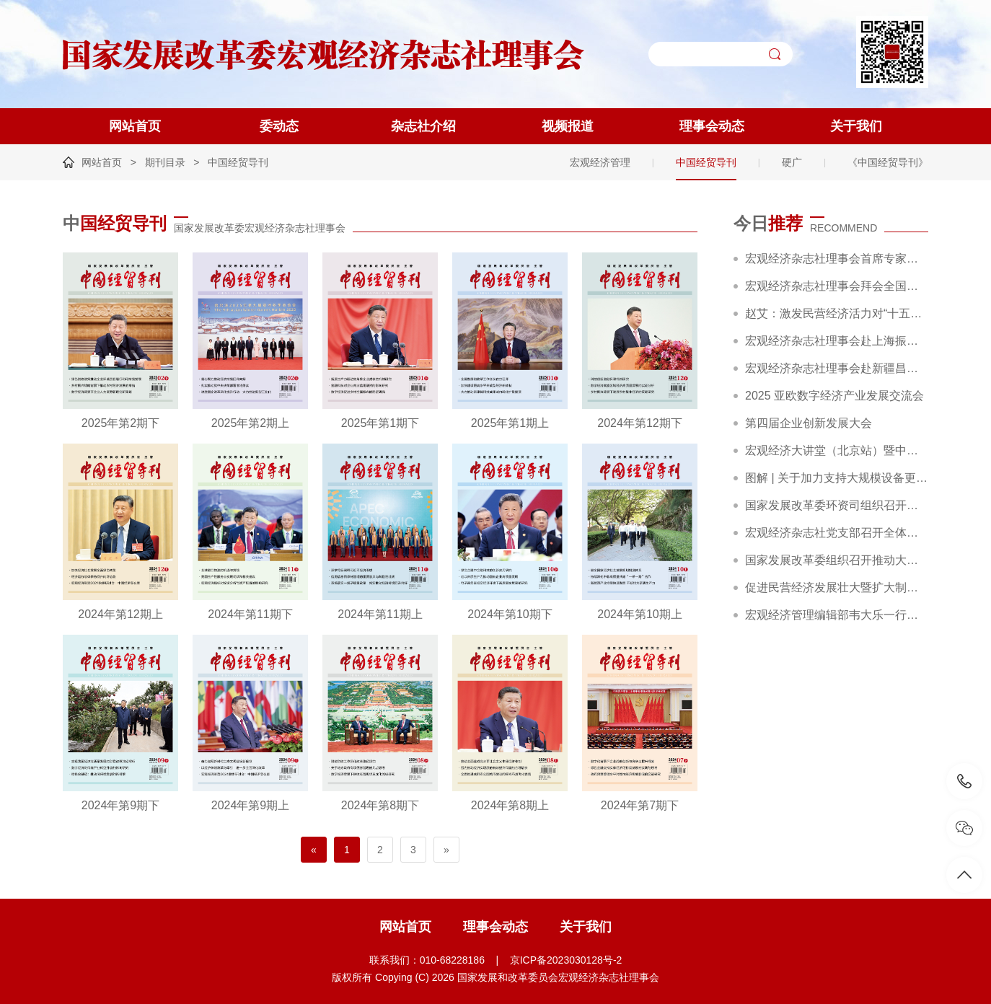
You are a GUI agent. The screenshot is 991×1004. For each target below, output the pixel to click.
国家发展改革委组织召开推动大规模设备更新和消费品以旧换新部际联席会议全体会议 (836, 560)
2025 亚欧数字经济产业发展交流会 (834, 395)
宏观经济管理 (600, 162)
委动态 (279, 126)
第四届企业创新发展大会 (808, 423)
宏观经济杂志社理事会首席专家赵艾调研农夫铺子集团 (836, 258)
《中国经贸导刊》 (887, 162)
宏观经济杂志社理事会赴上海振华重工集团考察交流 (836, 341)
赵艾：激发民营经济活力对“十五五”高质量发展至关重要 (836, 313)
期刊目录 (165, 162)
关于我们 (856, 126)
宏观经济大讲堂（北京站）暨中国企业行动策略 (836, 450)
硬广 (792, 162)
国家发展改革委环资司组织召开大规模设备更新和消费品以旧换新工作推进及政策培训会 (836, 505)
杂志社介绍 (423, 126)
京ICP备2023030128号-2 (566, 960)
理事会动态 (711, 126)
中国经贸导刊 (238, 162)
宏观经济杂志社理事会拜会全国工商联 (836, 286)
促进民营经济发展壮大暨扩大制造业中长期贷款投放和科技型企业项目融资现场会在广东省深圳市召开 (836, 587)
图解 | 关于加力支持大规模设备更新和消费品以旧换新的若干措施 (836, 478)
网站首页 (135, 126)
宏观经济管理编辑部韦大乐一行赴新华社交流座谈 (836, 615)
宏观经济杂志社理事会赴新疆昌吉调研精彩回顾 (836, 368)
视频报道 (568, 126)
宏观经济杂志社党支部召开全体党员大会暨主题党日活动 (836, 533)
